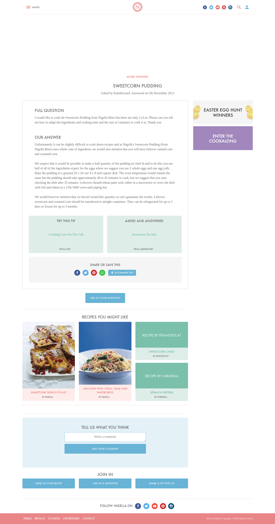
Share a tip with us (161, 483)
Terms (27, 518)
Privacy (40, 518)
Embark (217, 518)
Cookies (54, 518)
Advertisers (71, 518)
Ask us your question (105, 298)
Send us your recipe (48, 483)
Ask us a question (105, 483)
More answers (138, 77)
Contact (88, 518)
